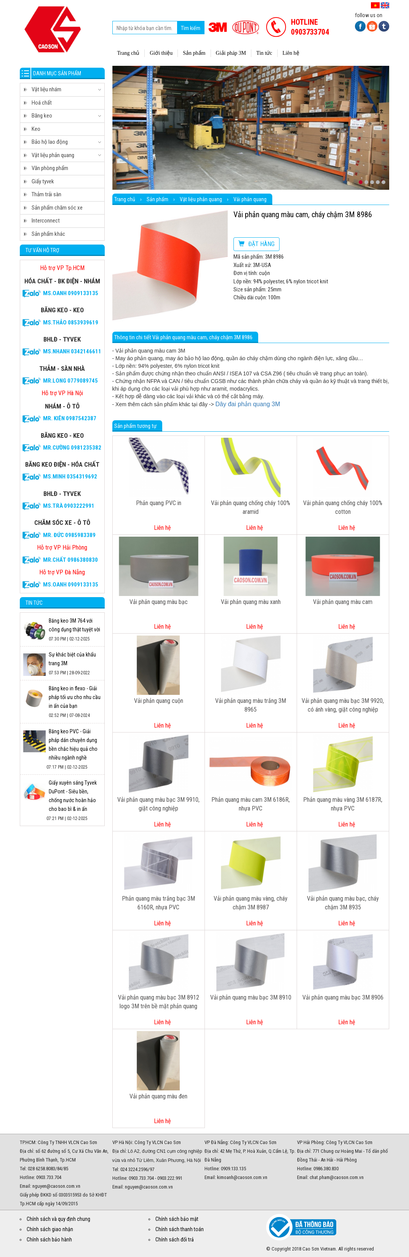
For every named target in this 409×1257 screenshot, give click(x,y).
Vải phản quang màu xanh (251, 601)
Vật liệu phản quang (201, 199)
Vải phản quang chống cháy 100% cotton (342, 507)
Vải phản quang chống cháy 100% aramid (250, 507)
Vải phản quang (250, 199)
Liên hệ (162, 527)
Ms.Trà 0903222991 (68, 505)
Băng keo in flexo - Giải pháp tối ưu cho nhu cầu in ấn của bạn (75, 697)
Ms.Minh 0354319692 (70, 476)
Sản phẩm (157, 199)
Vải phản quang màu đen (158, 1096)
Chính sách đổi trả (174, 1239)
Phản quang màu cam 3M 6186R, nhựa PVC (250, 804)
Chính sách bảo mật (176, 1219)
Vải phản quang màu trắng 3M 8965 (250, 705)
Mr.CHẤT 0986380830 (70, 559)
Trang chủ (124, 199)
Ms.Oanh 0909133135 (70, 293)
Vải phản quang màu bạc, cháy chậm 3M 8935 (343, 903)
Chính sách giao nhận (50, 1229)
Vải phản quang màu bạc (158, 601)
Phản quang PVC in (158, 503)
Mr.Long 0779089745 (70, 380)
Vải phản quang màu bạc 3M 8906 (342, 997)
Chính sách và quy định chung (58, 1219)
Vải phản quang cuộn (158, 700)
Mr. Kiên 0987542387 (69, 418)
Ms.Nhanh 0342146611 (72, 351)
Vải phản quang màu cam (342, 601)
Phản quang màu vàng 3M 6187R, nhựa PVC (342, 804)
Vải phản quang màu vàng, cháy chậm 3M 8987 (251, 903)
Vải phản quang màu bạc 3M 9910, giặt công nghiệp (158, 804)
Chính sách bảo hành (49, 1239)
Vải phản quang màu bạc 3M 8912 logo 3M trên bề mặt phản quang (158, 1002)
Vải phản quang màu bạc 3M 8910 (250, 997)
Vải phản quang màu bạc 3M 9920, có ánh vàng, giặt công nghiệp (343, 705)
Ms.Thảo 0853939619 (70, 322)
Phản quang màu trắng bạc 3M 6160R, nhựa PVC (158, 903)
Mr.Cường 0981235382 (72, 447)
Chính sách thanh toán (179, 1229)
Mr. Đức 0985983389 (69, 535)
